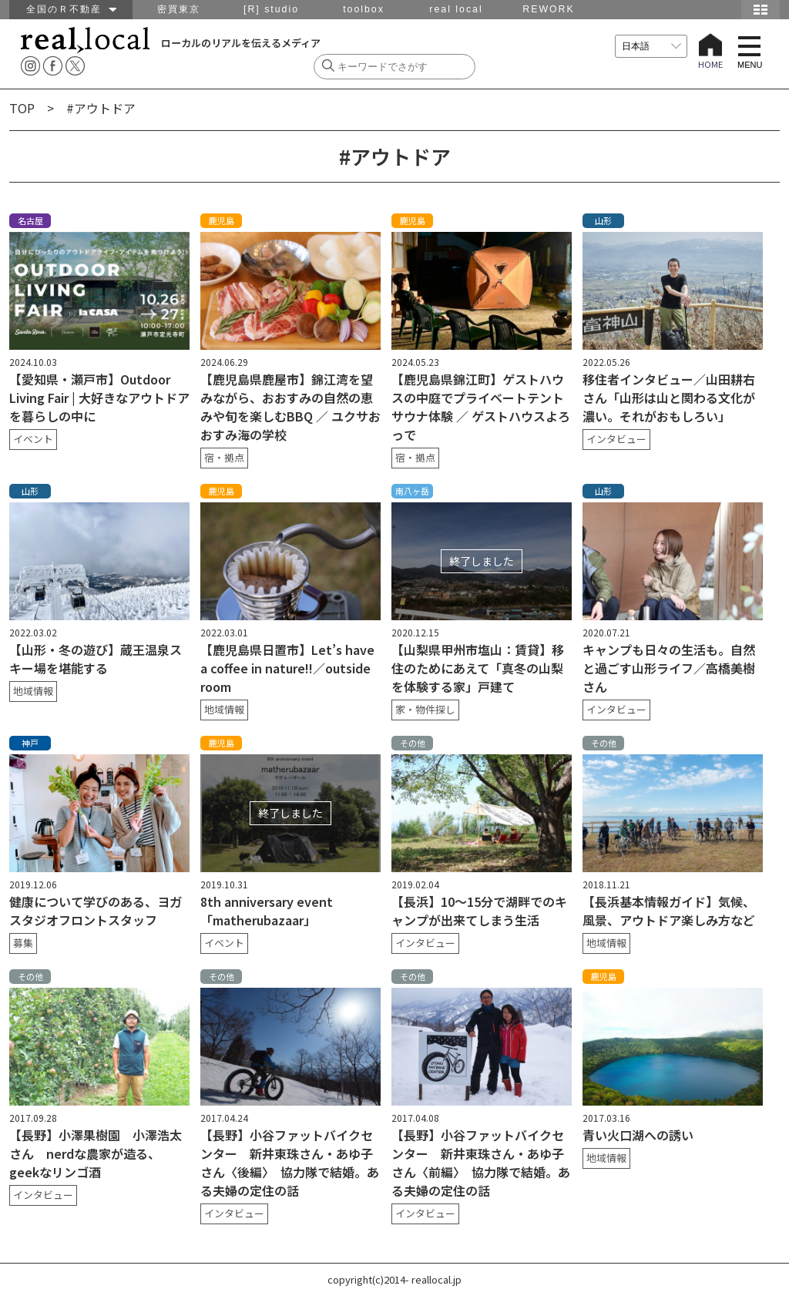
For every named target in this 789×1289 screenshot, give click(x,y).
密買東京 (178, 9)
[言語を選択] (651, 46)
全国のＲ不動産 (71, 9)
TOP (22, 108)
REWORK (548, 9)
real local (455, 9)
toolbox (363, 9)
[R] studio (271, 9)
